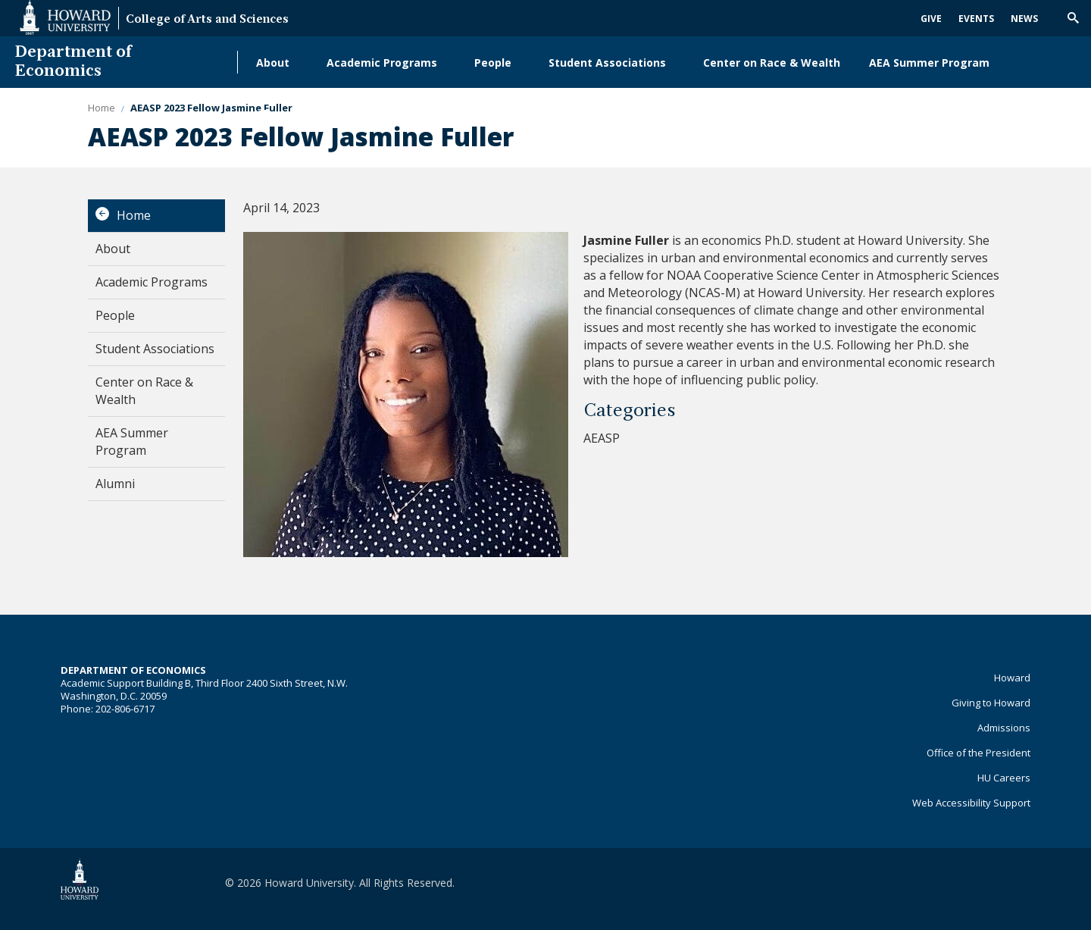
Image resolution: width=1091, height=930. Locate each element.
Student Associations (607, 62)
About (272, 62)
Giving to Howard (991, 702)
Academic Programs (382, 62)
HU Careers (1003, 777)
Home (134, 215)
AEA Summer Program (929, 62)
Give (931, 18)
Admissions (1003, 727)
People (492, 62)
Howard (1012, 677)
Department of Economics (73, 62)
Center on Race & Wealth (771, 62)
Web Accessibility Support (971, 802)
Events (976, 18)
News (1024, 18)
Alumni (275, 114)
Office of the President (978, 752)
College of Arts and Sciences (207, 20)
